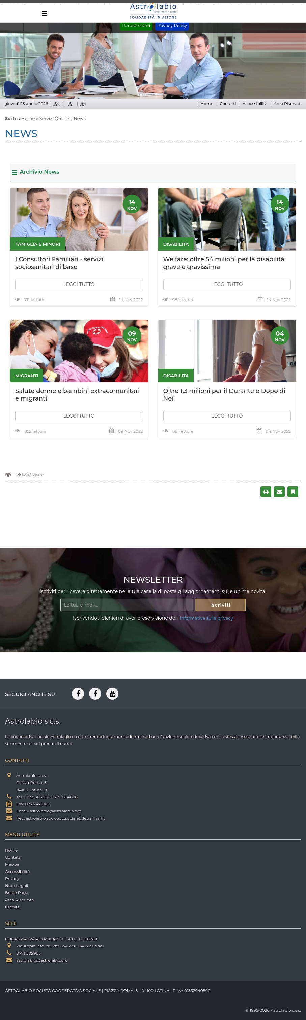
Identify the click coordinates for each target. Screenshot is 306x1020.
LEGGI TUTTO (79, 284)
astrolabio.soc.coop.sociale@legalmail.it (65, 818)
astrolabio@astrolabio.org (55, 811)
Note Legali (16, 885)
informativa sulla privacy (206, 618)
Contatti (228, 103)
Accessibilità (255, 103)
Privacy (12, 878)
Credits (12, 906)
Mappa (12, 864)
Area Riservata (288, 103)
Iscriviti (220, 605)
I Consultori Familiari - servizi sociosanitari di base (59, 263)
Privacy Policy (172, 25)
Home (206, 103)
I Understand (136, 25)
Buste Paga (16, 892)
